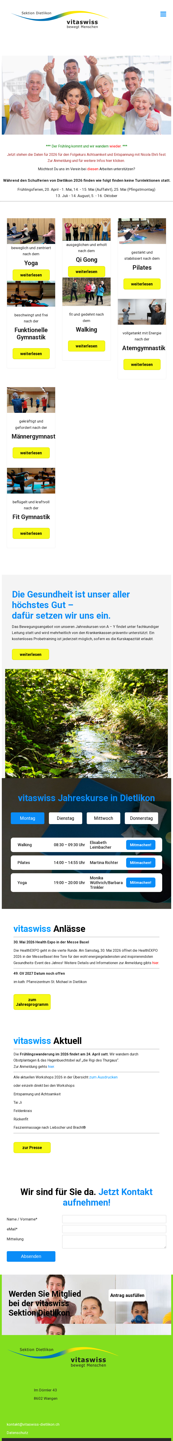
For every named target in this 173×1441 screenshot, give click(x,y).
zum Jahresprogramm (32, 1002)
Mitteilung (15, 1239)
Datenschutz (17, 1432)
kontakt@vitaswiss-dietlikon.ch (33, 1424)
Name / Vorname (22, 1219)
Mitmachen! (140, 845)
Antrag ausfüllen (127, 1295)
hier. (51, 1066)
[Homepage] (60, 28)
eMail (12, 1229)
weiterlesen (31, 275)
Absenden (31, 1256)
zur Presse (32, 1147)
